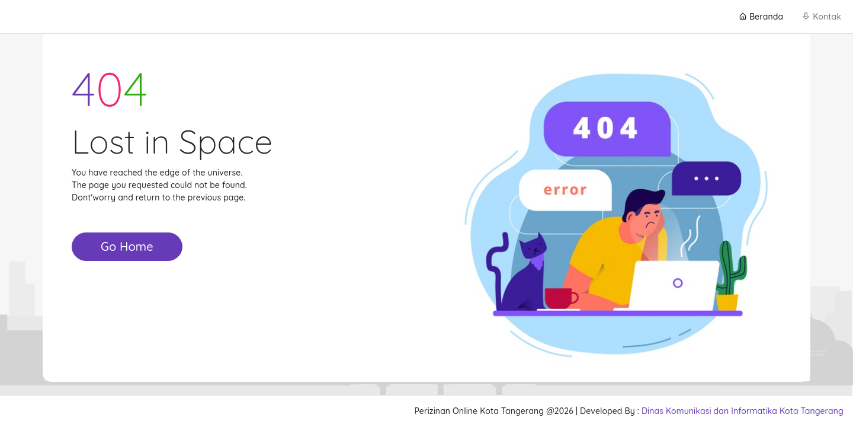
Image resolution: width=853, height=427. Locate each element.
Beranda (761, 16)
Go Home (127, 246)
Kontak (821, 16)
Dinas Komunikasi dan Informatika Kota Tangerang (743, 411)
